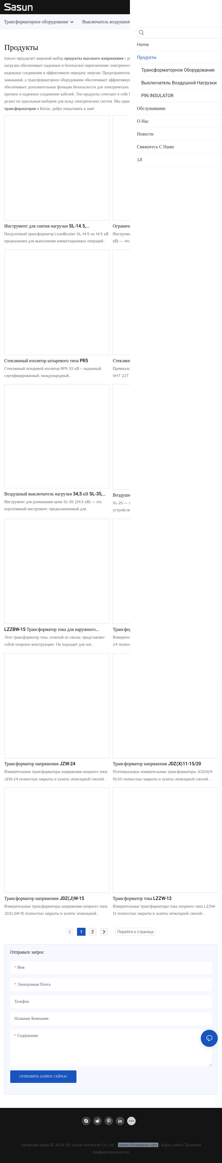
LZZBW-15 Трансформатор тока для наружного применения (50, 629)
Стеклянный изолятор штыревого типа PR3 (155, 360)
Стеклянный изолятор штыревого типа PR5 (46, 360)
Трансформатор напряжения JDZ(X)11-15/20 (157, 763)
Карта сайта (172, 1145)
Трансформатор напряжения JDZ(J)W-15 (44, 898)
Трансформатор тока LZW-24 (141, 629)
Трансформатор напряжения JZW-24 (39, 763)
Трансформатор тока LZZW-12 (142, 898)
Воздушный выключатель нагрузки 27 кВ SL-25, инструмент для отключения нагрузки (160, 495)
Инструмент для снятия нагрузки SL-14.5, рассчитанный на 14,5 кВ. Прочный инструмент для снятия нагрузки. (54, 226)
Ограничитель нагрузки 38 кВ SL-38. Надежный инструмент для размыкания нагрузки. (160, 226)
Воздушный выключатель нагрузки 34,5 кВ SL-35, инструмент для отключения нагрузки (53, 494)
